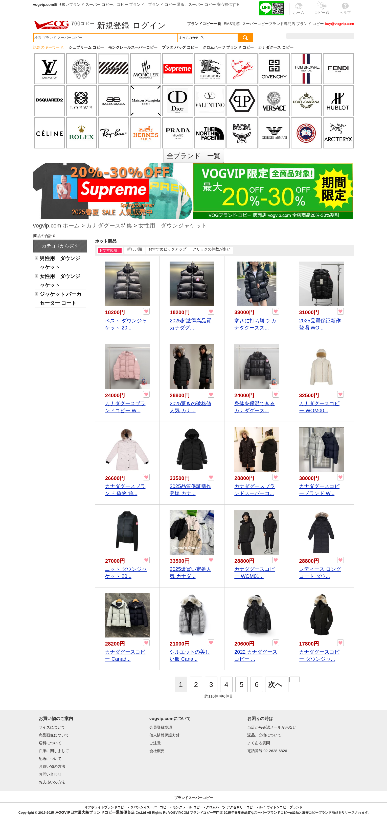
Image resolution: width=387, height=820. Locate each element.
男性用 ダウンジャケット (60, 262)
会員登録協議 (160, 727)
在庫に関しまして (54, 751)
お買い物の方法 (52, 766)
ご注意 (155, 743)
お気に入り (322, 36)
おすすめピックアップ (167, 249)
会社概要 (157, 751)
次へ (275, 684)
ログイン (149, 25)
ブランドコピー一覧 (204, 23)
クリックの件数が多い (212, 249)
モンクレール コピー (187, 807)
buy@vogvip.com (339, 23)
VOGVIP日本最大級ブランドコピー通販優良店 (95, 812)
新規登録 (113, 25)
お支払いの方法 (52, 782)
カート (342, 36)
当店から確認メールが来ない (272, 727)
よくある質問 (258, 743)
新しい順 (134, 249)
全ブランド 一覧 (193, 156)
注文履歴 (299, 36)
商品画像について (54, 735)
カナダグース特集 (109, 226)
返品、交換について (264, 735)
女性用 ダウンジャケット (173, 226)
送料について (50, 743)
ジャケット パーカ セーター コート (60, 298)
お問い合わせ (50, 774)
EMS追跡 (232, 23)
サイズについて (52, 727)
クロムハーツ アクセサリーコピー (231, 807)
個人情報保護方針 (164, 735)
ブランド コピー (310, 23)
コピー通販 (322, 11)
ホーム (71, 226)
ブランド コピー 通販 (166, 4)
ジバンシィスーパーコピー (150, 807)
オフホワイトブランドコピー (105, 807)
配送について (50, 758)
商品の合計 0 (44, 236)
